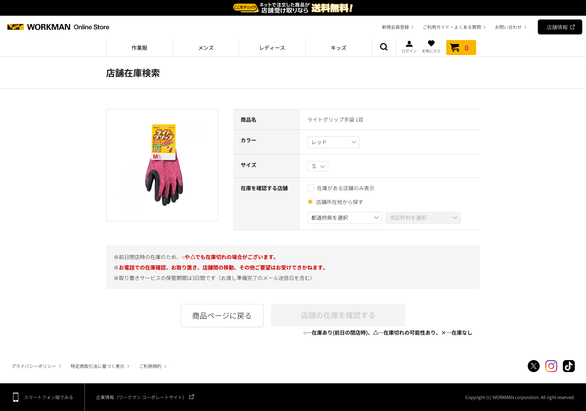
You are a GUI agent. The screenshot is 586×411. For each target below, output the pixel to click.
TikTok (569, 366)
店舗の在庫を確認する (338, 315)
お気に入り (431, 46)
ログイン (409, 46)
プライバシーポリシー (33, 366)
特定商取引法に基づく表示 (97, 366)
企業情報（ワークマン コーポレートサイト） (141, 397)
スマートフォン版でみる (48, 397)
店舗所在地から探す (339, 202)
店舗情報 (557, 27)
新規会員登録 (395, 27)
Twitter (534, 366)
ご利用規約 (150, 366)
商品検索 (384, 47)
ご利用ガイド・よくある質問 (452, 27)
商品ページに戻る (222, 315)
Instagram (551, 366)
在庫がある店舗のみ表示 (340, 188)
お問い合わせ (508, 27)
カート (461, 47)
